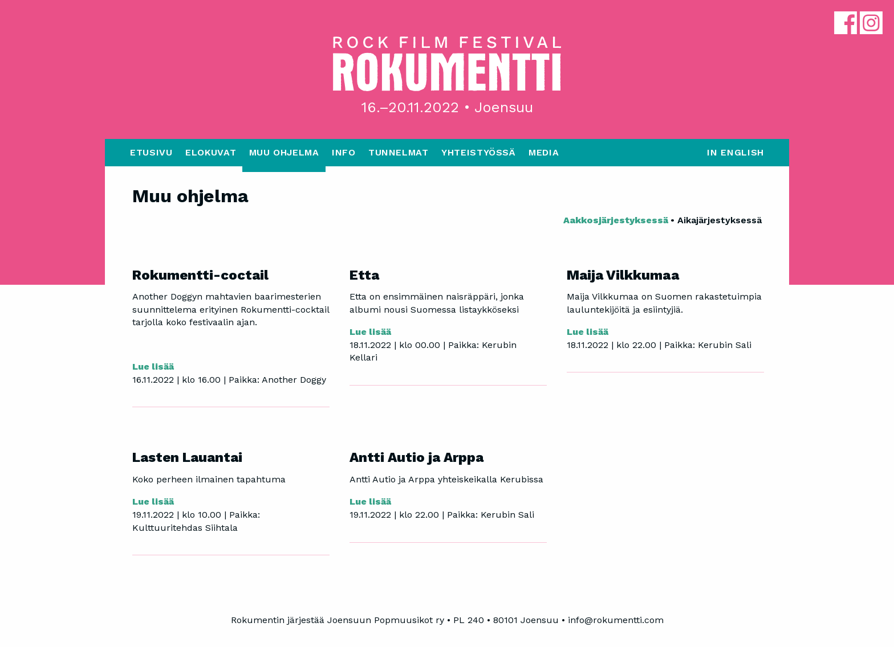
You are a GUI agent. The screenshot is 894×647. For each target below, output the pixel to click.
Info (344, 152)
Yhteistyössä (478, 152)
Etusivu (151, 152)
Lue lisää (153, 366)
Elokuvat (210, 152)
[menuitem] (151, 155)
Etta (364, 275)
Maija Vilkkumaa (623, 275)
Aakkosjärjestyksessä (616, 220)
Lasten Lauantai (187, 457)
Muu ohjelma (284, 152)
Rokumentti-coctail (200, 275)
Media (544, 152)
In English (735, 152)
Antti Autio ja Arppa (416, 457)
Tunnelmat (398, 152)
